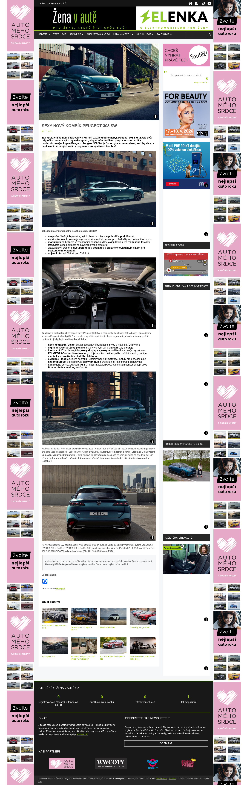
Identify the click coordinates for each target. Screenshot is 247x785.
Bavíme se (75, 34)
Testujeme (59, 34)
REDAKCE (82, 734)
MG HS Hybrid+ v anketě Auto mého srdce (142, 657)
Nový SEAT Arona (107, 627)
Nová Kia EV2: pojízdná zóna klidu (54, 626)
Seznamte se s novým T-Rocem (81, 628)
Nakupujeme (143, 34)
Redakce (172, 779)
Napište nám (161, 779)
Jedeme (43, 34)
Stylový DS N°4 (48, 656)
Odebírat (166, 743)
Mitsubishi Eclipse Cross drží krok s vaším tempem (83, 657)
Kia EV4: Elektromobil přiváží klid (112, 657)
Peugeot (60, 588)
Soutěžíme (163, 34)
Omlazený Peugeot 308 (139, 627)
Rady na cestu (121, 34)
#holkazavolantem (98, 34)
